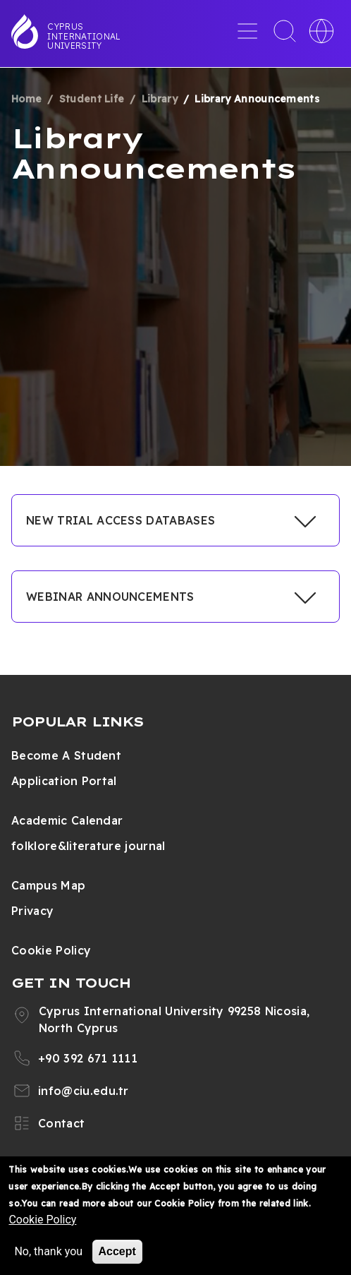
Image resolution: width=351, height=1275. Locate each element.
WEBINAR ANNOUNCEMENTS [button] (110, 596)
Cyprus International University (84, 36)
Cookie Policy (51, 950)
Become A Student (66, 755)
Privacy (32, 911)
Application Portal (64, 781)
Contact (61, 1123)
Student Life (92, 98)
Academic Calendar (67, 820)
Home (26, 98)
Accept (117, 1251)
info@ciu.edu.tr (83, 1091)
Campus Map (48, 885)
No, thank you (48, 1251)
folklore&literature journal (88, 846)
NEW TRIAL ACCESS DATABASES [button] (120, 520)
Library (160, 98)
